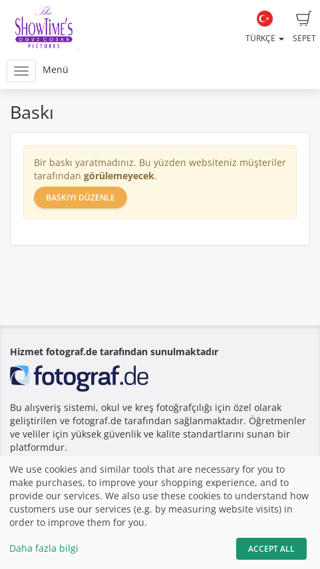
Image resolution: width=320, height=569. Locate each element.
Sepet (304, 27)
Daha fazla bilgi (44, 548)
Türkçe (264, 27)
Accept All (271, 548)
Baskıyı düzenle (80, 197)
